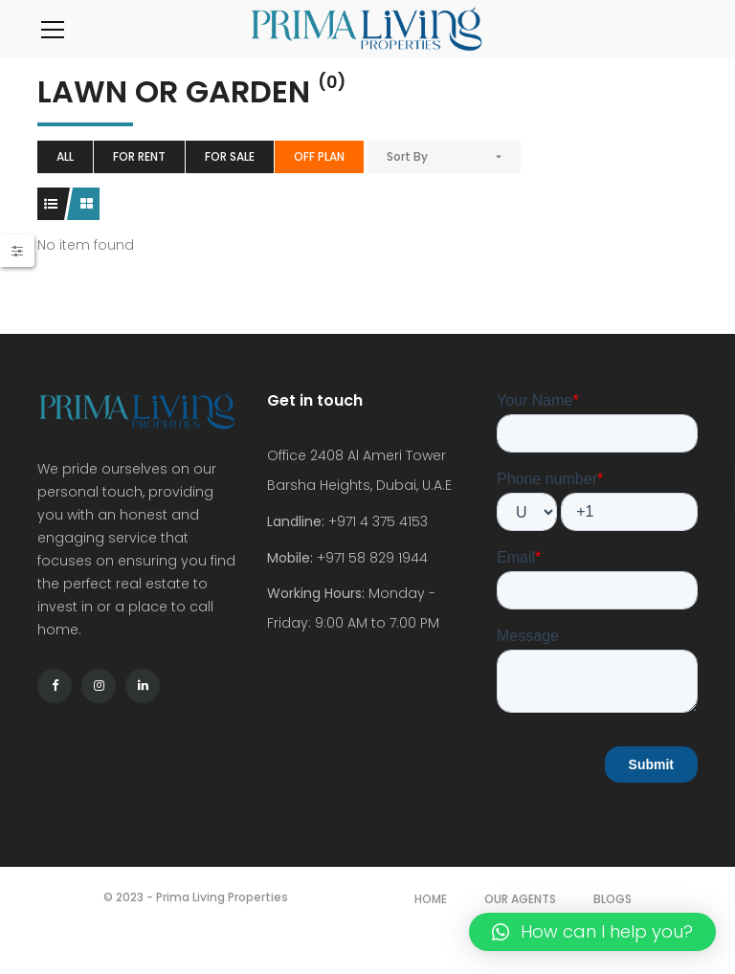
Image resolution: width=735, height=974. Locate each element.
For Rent (139, 156)
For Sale (230, 156)
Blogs (612, 899)
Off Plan (319, 156)
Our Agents (520, 899)
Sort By (407, 156)
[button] (592, 932)
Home (430, 899)
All (65, 156)
